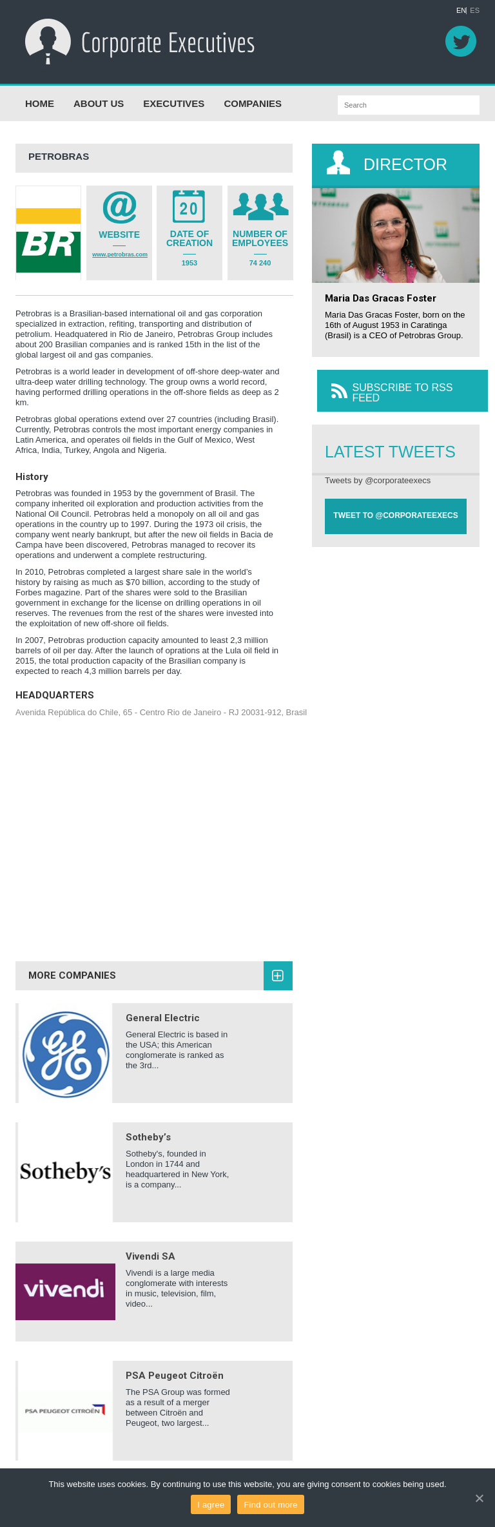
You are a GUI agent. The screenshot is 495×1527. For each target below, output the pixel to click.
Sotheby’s (148, 1129)
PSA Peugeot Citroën (175, 1367)
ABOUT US (98, 95)
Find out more (270, 1505)
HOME (39, 95)
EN (461, 10)
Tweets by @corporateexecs (378, 472)
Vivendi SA (150, 1248)
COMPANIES (253, 95)
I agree (210, 1505)
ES (475, 10)
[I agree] (478, 1498)
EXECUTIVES (173, 95)
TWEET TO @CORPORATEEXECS (395, 507)
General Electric (163, 1009)
